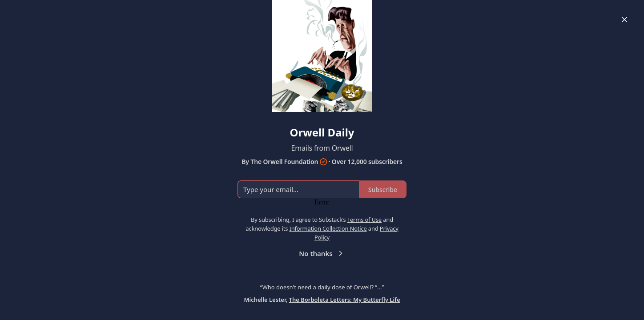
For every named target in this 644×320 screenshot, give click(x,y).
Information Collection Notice (327, 228)
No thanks (322, 253)
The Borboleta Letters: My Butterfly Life (344, 300)
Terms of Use (364, 220)
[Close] (624, 19)
